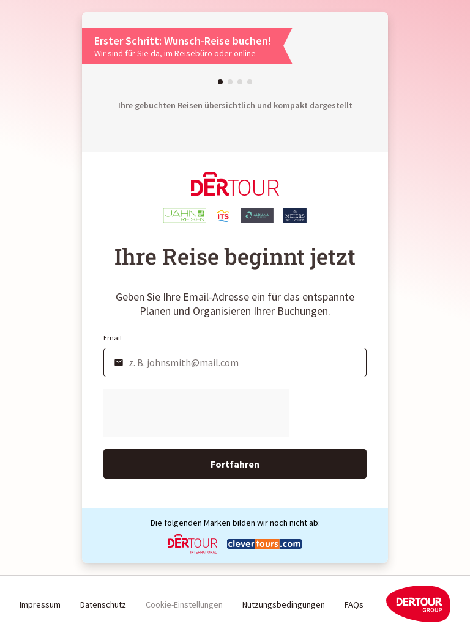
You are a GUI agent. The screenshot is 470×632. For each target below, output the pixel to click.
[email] (235, 362)
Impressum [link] (40, 604)
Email (112, 337)
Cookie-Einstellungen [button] (184, 604)
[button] (220, 81)
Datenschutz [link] (103, 604)
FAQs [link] (354, 604)
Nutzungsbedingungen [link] (283, 604)
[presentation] (196, 413)
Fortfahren (235, 464)
